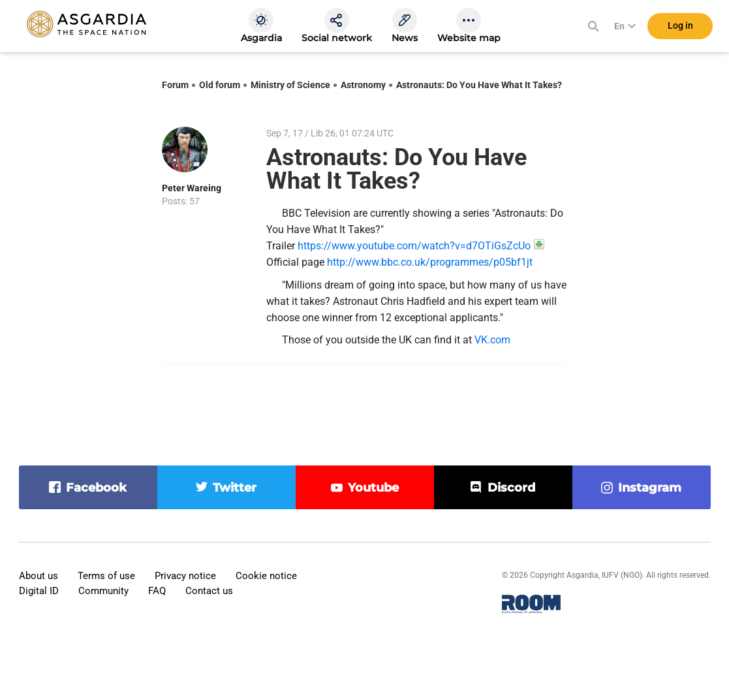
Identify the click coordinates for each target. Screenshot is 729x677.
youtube (373, 487)
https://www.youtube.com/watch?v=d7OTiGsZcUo (414, 246)
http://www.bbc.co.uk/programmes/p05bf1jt (430, 262)
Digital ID (39, 591)
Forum (175, 85)
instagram (649, 487)
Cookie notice (266, 576)
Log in (680, 25)
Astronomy (363, 85)
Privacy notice (185, 576)
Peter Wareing (191, 188)
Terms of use (106, 576)
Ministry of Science (290, 85)
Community (103, 591)
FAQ (157, 591)
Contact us (209, 591)
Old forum (219, 85)
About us (38, 576)
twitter (234, 487)
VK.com (492, 340)
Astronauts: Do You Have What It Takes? (479, 85)
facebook (96, 487)
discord (511, 487)
